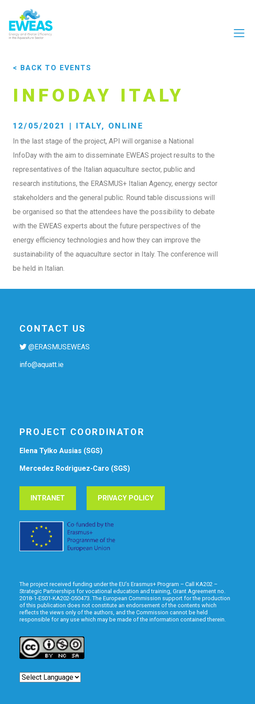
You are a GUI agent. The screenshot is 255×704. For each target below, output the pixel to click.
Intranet (47, 498)
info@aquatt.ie (41, 364)
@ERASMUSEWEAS (59, 347)
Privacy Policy (126, 498)
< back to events (52, 68)
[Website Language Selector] (50, 677)
